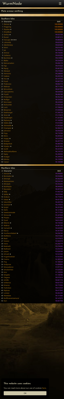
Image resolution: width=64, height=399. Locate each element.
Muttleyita (7, 186)
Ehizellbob (7, 32)
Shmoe (6, 215)
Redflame (7, 236)
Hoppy (6, 138)
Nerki (6, 210)
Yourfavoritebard (10, 233)
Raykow (7, 290)
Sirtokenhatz (8, 269)
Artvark (6, 254)
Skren (6, 115)
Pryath (6, 94)
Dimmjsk (7, 179)
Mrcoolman (8, 89)
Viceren (6, 241)
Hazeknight (8, 118)
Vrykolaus (7, 288)
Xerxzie (6, 173)
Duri (5, 301)
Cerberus (7, 55)
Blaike (6, 60)
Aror (5, 272)
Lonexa (6, 293)
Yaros (6, 243)
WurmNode (12, 4)
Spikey (6, 194)
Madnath (7, 246)
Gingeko (7, 275)
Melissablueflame (10, 151)
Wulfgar (7, 99)
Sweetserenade (9, 212)
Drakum (7, 197)
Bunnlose (7, 58)
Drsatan (7, 141)
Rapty (6, 154)
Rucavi (6, 37)
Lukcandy (7, 42)
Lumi (5, 107)
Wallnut (6, 225)
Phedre (6, 218)
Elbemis (6, 223)
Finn (5, 79)
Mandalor (7, 189)
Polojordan (8, 97)
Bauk (5, 238)
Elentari (6, 24)
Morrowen (8, 102)
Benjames (7, 110)
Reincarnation (9, 63)
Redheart (7, 249)
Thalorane (7, 84)
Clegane (7, 277)
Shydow (7, 29)
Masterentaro (9, 181)
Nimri (6, 47)
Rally (5, 192)
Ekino (6, 136)
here (44, 388)
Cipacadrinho (9, 92)
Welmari (7, 86)
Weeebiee (7, 295)
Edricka (6, 159)
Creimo (6, 259)
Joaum (6, 251)
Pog (5, 262)
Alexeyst (7, 71)
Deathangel (8, 112)
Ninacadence (8, 267)
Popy (6, 133)
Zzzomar (7, 205)
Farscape (7, 40)
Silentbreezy (8, 45)
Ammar (6, 53)
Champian (7, 128)
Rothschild (8, 105)
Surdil (6, 149)
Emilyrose (7, 264)
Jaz (5, 50)
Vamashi (7, 228)
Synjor (6, 207)
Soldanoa (7, 282)
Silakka (6, 123)
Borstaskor (8, 176)
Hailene (6, 76)
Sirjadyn (7, 146)
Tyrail (6, 220)
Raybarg (7, 120)
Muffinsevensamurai (11, 298)
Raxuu (6, 231)
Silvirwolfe (7, 125)
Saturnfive (7, 202)
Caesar (6, 162)
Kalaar (6, 199)
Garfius (6, 34)
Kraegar (7, 157)
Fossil (6, 81)
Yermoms (7, 73)
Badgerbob (8, 144)
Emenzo (7, 285)
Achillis (6, 280)
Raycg (6, 68)
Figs (5, 66)
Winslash (7, 184)
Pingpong (7, 27)
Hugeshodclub (9, 256)
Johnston (7, 131)
